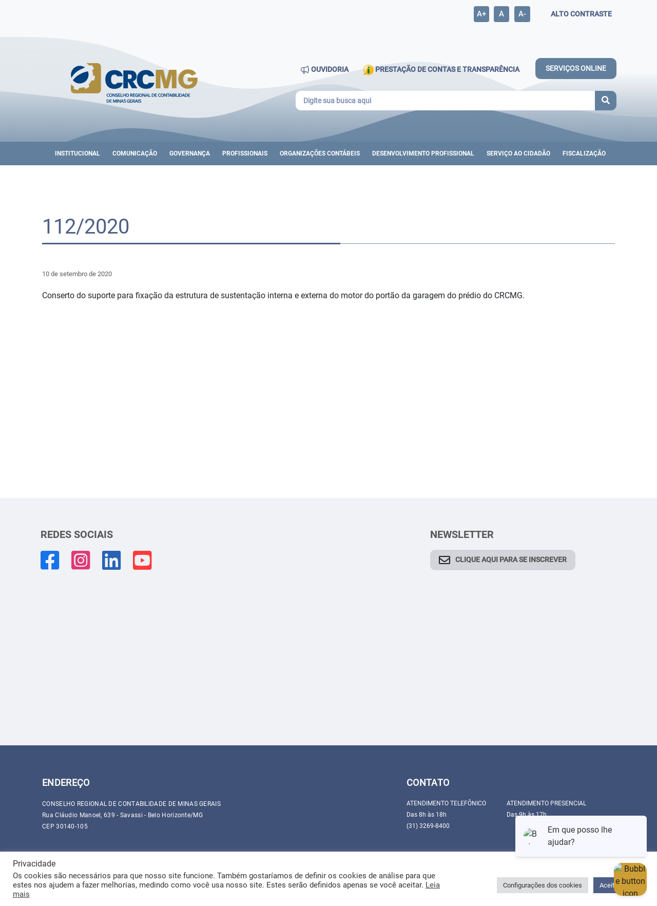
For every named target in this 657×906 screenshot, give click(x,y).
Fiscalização (584, 153)
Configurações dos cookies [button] (542, 885)
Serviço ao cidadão (518, 153)
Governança (189, 153)
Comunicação (134, 153)
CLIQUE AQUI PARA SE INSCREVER (511, 559)
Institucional (77, 153)
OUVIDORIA (324, 70)
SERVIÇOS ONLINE (576, 68)
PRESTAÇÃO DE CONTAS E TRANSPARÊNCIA (441, 70)
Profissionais (244, 153)
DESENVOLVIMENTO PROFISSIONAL (423, 153)
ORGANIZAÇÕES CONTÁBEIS (320, 153)
